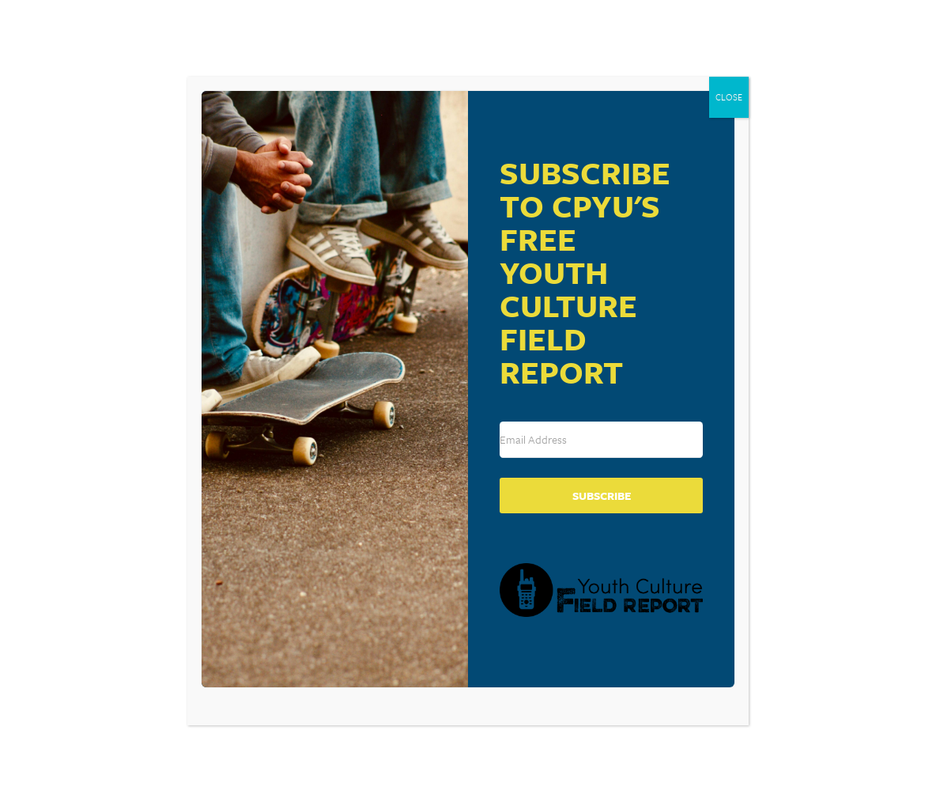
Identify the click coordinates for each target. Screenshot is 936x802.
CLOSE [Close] (728, 97)
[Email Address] (601, 440)
